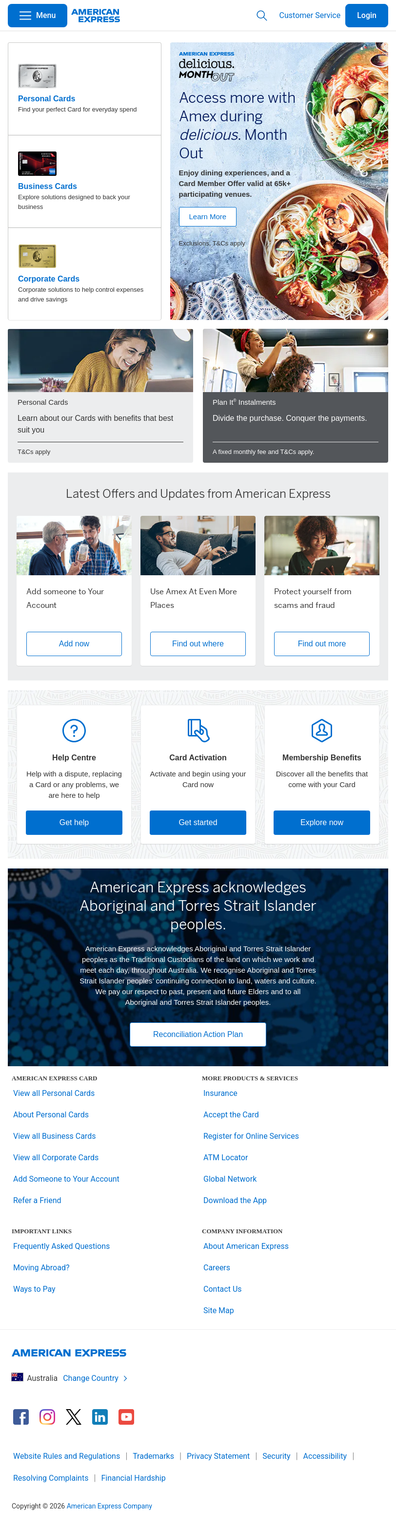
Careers (216, 1267)
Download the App (235, 1200)
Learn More (208, 216)
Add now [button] (74, 644)
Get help (74, 822)
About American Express (246, 1246)
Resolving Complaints (50, 1478)
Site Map (218, 1310)
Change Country (95, 1378)
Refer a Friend (37, 1200)
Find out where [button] (198, 644)
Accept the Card (231, 1114)
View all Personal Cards (54, 1093)
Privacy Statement (218, 1456)
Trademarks (153, 1456)
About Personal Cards (51, 1114)
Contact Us (222, 1289)
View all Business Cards (54, 1136)
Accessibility (325, 1456)
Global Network (230, 1179)
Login (366, 15)
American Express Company (109, 1506)
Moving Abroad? (41, 1267)
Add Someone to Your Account (66, 1179)
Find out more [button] (322, 644)
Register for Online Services (251, 1136)
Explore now (321, 822)
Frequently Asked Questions (61, 1246)
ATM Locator (225, 1157)
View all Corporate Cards (56, 1157)
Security (276, 1456)
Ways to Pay (34, 1289)
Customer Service (310, 15)
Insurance (220, 1093)
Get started (197, 822)
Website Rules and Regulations (66, 1456)
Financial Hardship (133, 1478)
